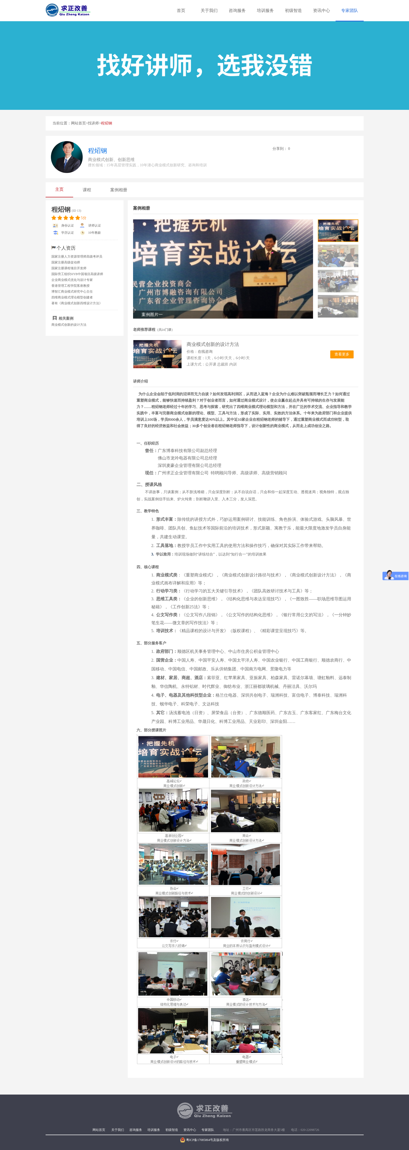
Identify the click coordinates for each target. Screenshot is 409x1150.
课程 (87, 190)
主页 (59, 189)
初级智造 (293, 10)
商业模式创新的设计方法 (68, 325)
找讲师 (93, 123)
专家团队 (349, 10)
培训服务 (265, 10)
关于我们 (209, 10)
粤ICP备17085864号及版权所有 (204, 1140)
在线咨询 (205, 352)
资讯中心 (321, 10)
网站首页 (78, 123)
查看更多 (342, 354)
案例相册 (118, 190)
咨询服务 (237, 10)
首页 (181, 10)
